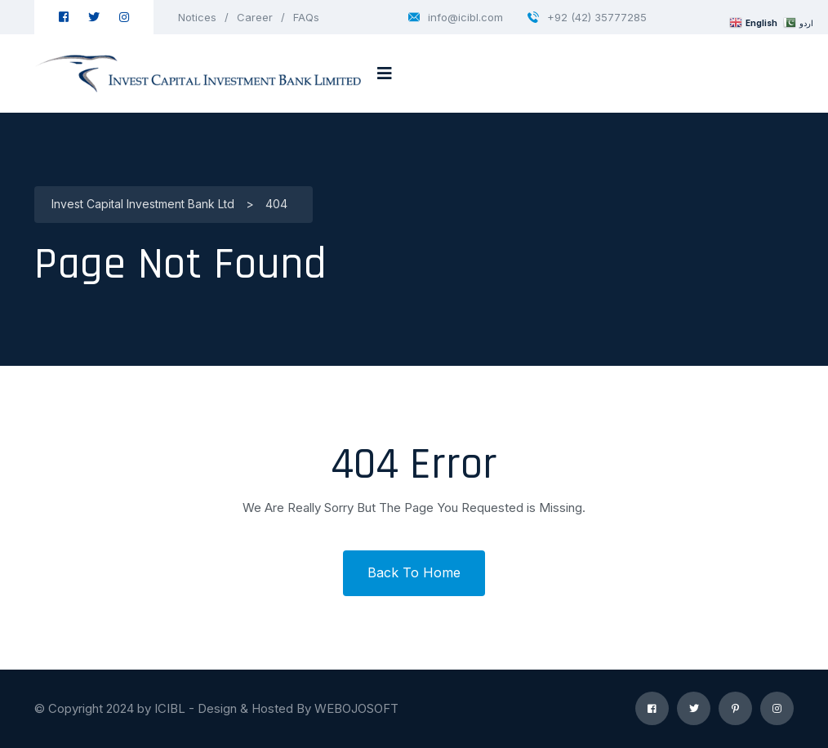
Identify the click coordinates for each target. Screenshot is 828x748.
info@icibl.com (455, 17)
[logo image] (197, 73)
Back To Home (414, 572)
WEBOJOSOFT (356, 708)
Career (255, 17)
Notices (197, 17)
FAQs (306, 17)
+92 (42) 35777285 (587, 17)
